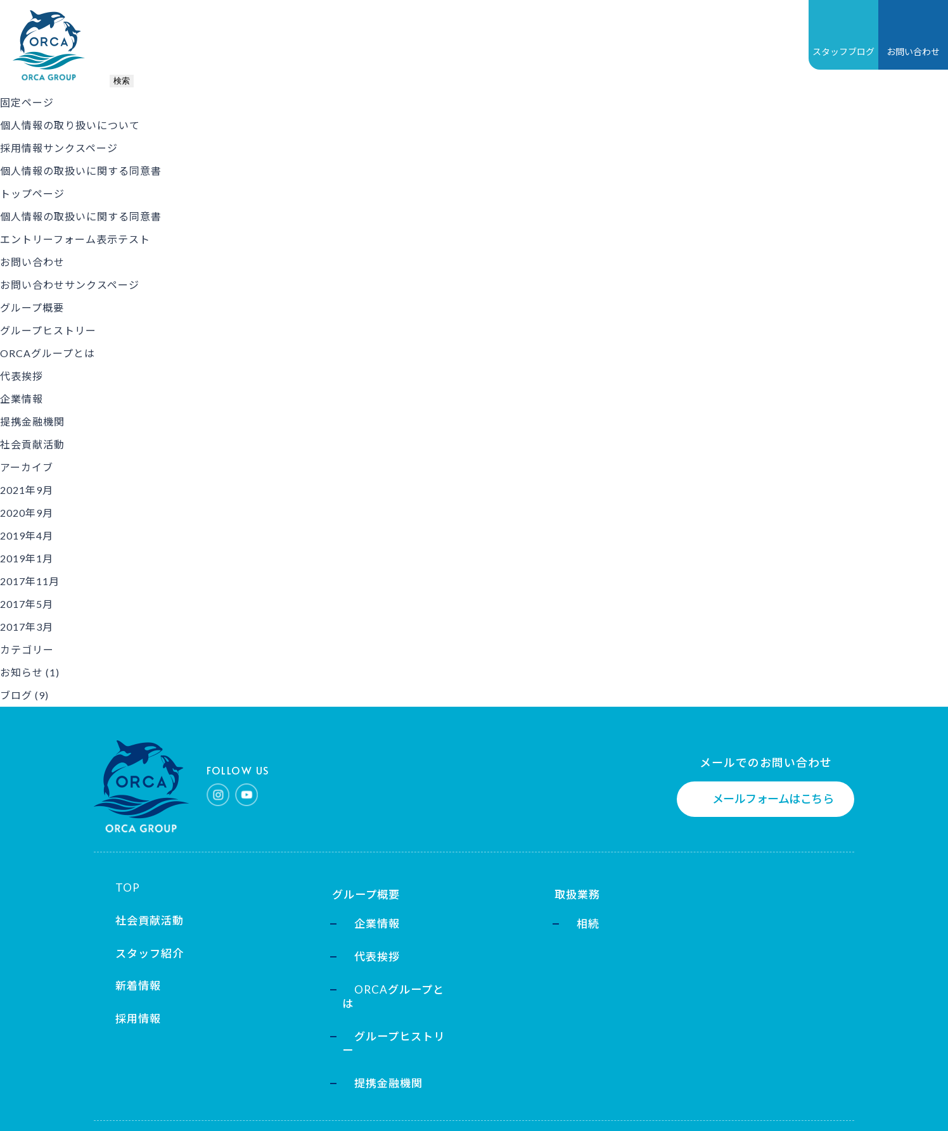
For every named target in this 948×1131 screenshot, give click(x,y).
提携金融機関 (32, 421)
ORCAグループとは (47, 353)
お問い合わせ (32, 262)
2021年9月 (26, 490)
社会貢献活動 (532, 33)
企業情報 (21, 399)
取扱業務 (512, 887)
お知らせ (21, 672)
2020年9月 (26, 513)
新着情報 (382, 33)
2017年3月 (26, 627)
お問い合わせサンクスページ (69, 285)
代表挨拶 (21, 376)
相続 (518, 919)
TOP (138, 33)
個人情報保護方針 (134, 1103)
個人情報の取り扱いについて (70, 125)
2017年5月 (26, 604)
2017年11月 (30, 581)
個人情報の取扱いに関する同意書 (81, 171)
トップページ (32, 193)
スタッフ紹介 (140, 951)
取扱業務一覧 (301, 33)
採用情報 (451, 33)
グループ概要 (208, 33)
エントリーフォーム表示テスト (75, 239)
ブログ (16, 695)
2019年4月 (26, 535)
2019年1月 (26, 558)
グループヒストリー (48, 330)
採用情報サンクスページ (59, 148)
